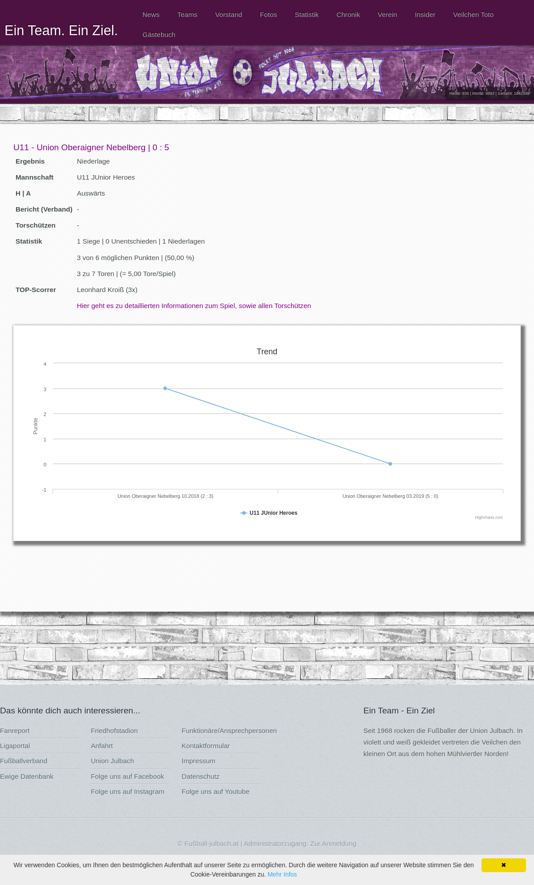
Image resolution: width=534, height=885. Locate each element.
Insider (425, 14)
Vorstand (228, 14)
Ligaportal (15, 745)
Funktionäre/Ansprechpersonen (229, 730)
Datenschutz (200, 776)
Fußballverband (24, 761)
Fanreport (14, 730)
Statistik (307, 14)
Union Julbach (112, 761)
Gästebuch (158, 34)
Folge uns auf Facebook (127, 776)
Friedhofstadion (114, 730)
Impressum (198, 761)
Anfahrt (102, 745)
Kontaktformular (206, 745)
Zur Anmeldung (333, 843)
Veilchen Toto (473, 14)
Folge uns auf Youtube (216, 791)
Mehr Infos (282, 874)
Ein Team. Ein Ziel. (61, 30)
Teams (187, 14)
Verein (387, 14)
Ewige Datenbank (26, 776)
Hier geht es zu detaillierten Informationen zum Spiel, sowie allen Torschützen (194, 305)
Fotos (268, 14)
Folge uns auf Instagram (127, 791)
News (150, 14)
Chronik (348, 14)
